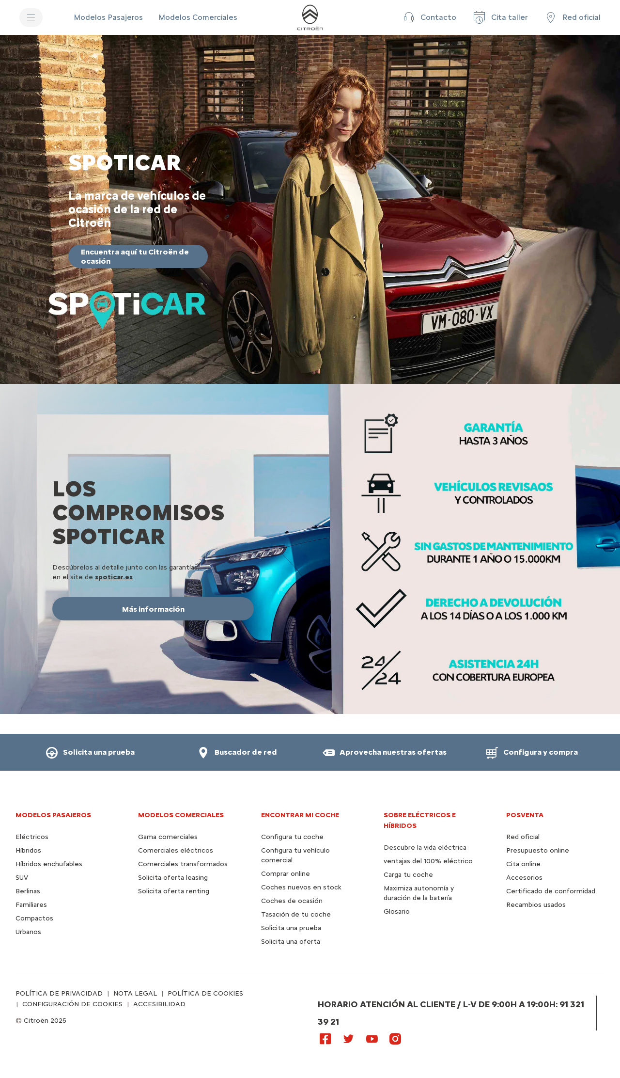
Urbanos (28, 932)
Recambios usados (536, 905)
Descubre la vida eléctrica (425, 847)
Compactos (34, 918)
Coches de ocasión (292, 901)
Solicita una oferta (290, 941)
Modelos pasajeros (53, 815)
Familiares (31, 905)
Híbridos (28, 850)
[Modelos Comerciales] (197, 17)
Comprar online (285, 874)
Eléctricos (32, 837)
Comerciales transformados (183, 864)
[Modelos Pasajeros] (108, 17)
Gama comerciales (168, 837)
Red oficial (523, 837)
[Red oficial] (572, 17)
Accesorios (524, 877)
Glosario (397, 911)
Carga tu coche (408, 875)
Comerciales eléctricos (175, 850)
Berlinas (28, 891)
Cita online (523, 864)
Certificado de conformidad (550, 891)
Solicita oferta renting (173, 891)
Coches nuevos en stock (301, 887)
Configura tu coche (292, 837)
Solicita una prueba (291, 928)
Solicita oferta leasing (173, 877)
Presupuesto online (537, 850)
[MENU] (31, 17)
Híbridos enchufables (49, 864)
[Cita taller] (499, 17)
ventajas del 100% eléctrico (428, 861)
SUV (22, 877)
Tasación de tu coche (296, 914)
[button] (428, 17)
